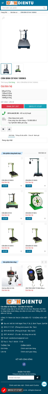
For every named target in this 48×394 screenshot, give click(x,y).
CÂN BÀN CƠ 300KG (31, 180)
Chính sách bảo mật (16, 385)
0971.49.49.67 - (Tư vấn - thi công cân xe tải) (20, 334)
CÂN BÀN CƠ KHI (7, 213)
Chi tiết (5, 186)
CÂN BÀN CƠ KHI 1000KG (28, 12)
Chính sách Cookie (32, 385)
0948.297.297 (13, 106)
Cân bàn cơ (13, 12)
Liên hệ (3, 352)
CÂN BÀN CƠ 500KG (8, 180)
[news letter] (37, 378)
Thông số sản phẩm (21, 135)
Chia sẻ (30, 135)
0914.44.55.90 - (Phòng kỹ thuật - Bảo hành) (19, 331)
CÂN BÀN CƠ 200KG (8, 246)
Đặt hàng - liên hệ (7, 102)
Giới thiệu (11, 135)
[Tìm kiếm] (44, 8)
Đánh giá (36, 135)
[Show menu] (3, 3)
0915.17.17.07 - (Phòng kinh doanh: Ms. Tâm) (20, 327)
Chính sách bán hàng (28, 348)
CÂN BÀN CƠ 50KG (31, 213)
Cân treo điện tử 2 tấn (8, 288)
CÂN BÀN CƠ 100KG (31, 246)
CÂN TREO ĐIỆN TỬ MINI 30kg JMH (35, 288)
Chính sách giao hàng (28, 352)
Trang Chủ (4, 12)
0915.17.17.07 (35, 106)
